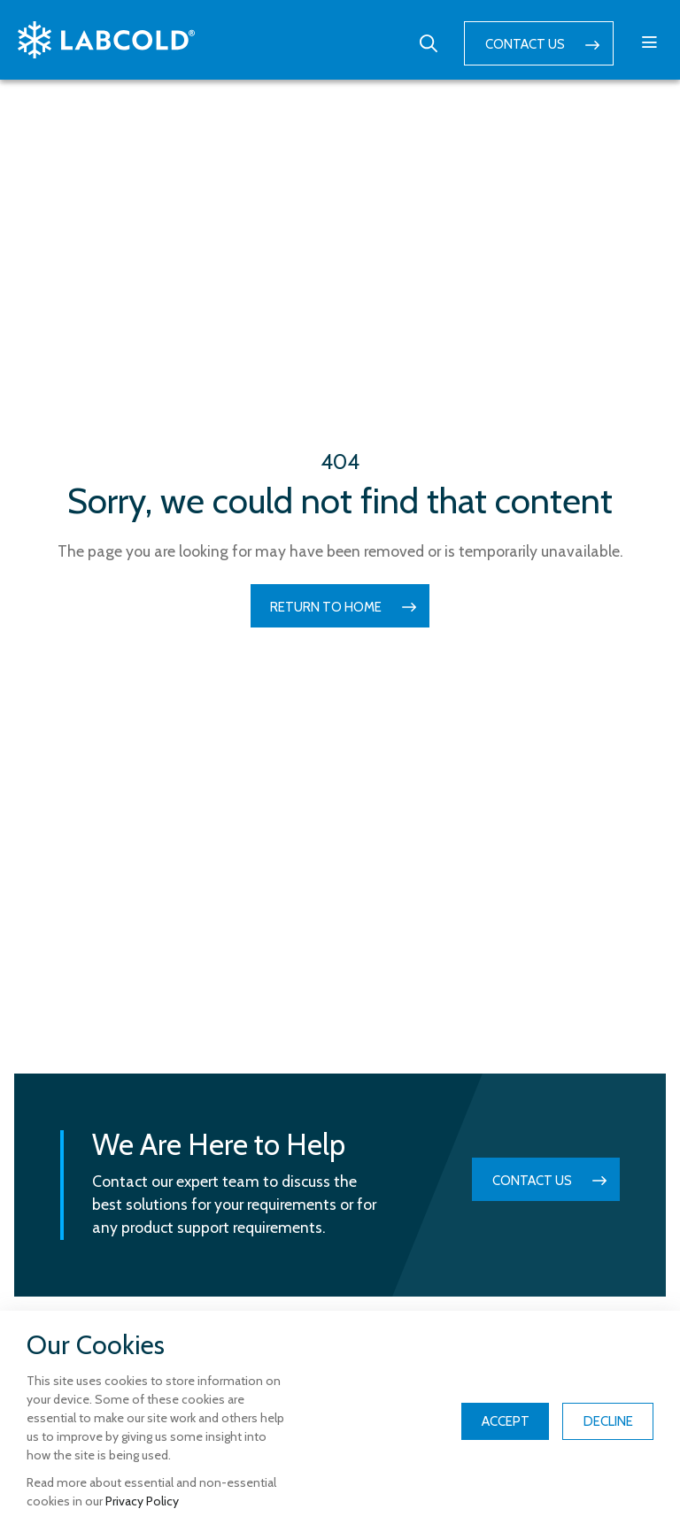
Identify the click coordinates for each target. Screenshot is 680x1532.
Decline (608, 1421)
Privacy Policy (142, 1501)
